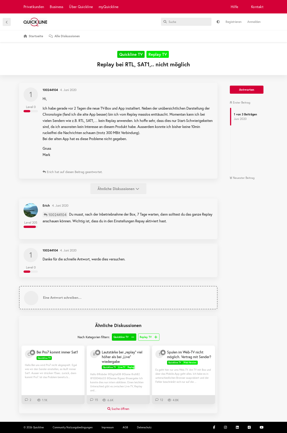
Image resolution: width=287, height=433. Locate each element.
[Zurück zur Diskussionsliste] (7, 22)
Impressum (108, 427)
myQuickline (108, 6)
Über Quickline (81, 6)
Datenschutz (144, 427)
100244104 (57, 214)
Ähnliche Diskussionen (118, 188)
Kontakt (257, 6)
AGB (125, 427)
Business (56, 6)
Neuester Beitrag (242, 178)
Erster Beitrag (240, 102)
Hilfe (234, 6)
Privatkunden (34, 6)
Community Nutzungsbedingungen (73, 427)
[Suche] (186, 22)
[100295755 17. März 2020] (159, 354)
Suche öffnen (118, 409)
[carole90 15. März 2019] (29, 354)
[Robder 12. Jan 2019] (94, 354)
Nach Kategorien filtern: (94, 337)
